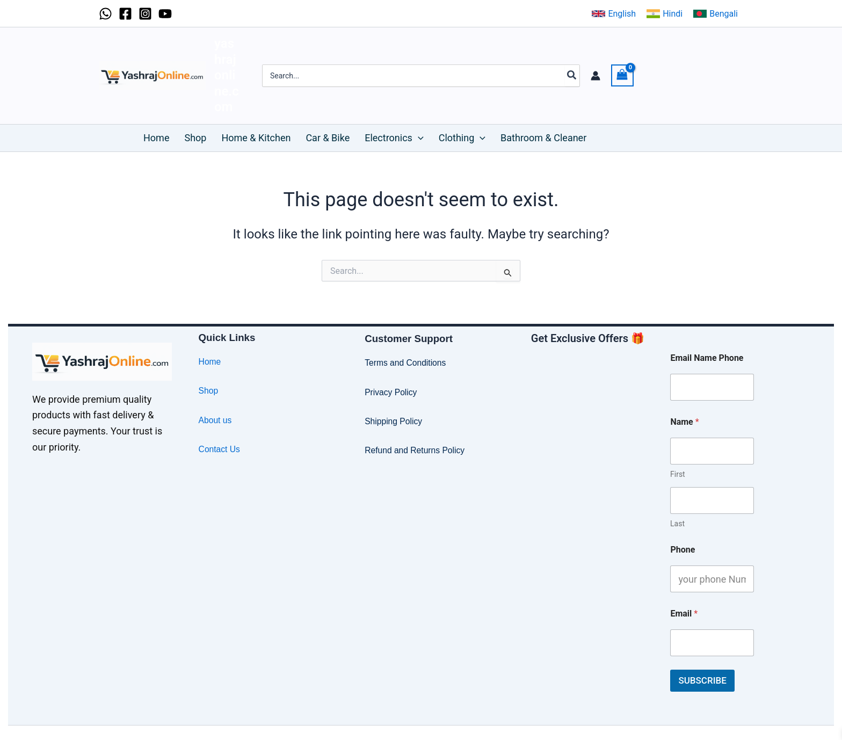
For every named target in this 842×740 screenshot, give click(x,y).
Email (684, 613)
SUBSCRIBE (702, 680)
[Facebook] (125, 13)
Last (677, 523)
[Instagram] (145, 13)
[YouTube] (165, 13)
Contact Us (220, 449)
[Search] (572, 75)
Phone (682, 550)
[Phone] (712, 578)
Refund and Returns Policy (416, 450)
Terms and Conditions (406, 362)
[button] (614, 13)
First (677, 474)
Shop (209, 390)
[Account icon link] (595, 76)
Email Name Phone (706, 358)
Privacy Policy (391, 392)
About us (216, 420)
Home (210, 361)
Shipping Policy (394, 421)
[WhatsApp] (105, 13)
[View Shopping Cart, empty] (622, 75)
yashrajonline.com (226, 75)
